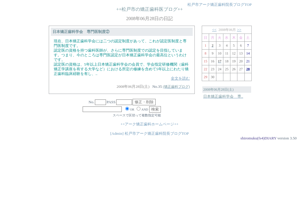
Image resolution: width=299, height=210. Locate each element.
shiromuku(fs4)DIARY (259, 138)
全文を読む (180, 78)
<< (214, 29)
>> (239, 29)
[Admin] (117, 133)
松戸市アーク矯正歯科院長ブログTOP (219, 4)
